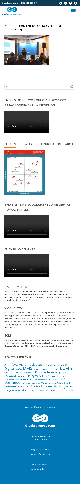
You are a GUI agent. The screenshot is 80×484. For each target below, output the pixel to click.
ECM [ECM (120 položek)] (64, 368)
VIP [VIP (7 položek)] (30, 390)
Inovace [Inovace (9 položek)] (24, 376)
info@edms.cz (43, 454)
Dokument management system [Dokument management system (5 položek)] (46, 369)
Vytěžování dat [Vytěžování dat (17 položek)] (41, 390)
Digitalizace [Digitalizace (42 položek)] (13, 368)
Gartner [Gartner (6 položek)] (18, 373)
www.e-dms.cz (43, 464)
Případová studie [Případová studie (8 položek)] (49, 383)
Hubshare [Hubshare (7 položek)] (29, 372)
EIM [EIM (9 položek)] (71, 369)
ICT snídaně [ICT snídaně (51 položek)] (44, 372)
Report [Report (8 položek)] (66, 383)
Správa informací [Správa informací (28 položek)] (43, 386)
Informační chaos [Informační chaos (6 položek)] (12, 376)
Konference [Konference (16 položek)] (21, 379)
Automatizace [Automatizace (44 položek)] (30, 364)
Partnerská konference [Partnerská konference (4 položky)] (31, 383)
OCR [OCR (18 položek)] (18, 383)
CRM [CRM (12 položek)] (60, 364)
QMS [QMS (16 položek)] (60, 383)
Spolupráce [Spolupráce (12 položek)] (24, 386)
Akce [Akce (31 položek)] (15, 364)
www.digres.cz (43, 469)
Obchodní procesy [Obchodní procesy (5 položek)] (37, 380)
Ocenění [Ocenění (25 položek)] (10, 383)
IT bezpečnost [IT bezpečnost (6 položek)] (46, 376)
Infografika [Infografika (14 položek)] (60, 372)
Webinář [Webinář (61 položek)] (58, 389)
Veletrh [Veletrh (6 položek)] (18, 390)
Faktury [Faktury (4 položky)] (11, 373)
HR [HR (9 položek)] (23, 372)
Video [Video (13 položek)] (25, 390)
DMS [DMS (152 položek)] (27, 368)
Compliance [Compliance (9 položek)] (51, 365)
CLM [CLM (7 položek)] (43, 365)
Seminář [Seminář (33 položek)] (10, 386)
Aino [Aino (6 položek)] (9, 365)
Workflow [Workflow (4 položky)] (69, 390)
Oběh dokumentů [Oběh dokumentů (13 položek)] (55, 379)
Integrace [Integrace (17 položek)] (34, 376)
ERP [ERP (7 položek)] (6, 372)
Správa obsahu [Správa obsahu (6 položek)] (62, 386)
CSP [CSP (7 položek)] (65, 365)
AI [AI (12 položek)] (5, 364)
